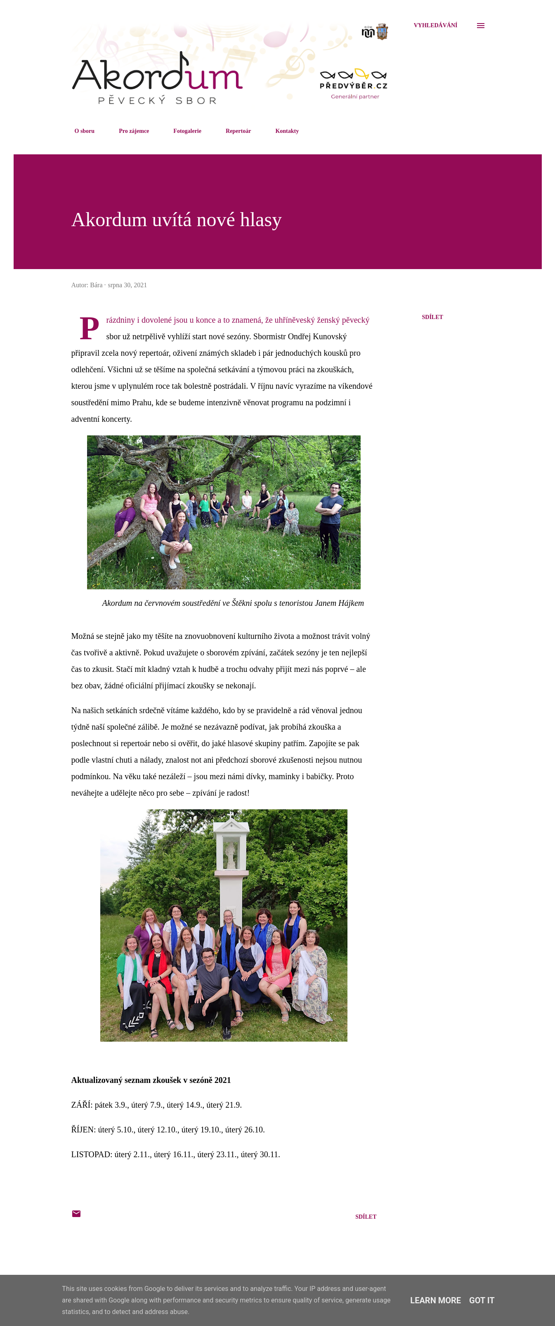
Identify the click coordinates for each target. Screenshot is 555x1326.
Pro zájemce (129, 131)
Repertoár (233, 131)
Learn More (435, 1300)
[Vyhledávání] (436, 25)
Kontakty (282, 131)
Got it (482, 1300)
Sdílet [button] (432, 317)
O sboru (80, 131)
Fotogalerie (182, 131)
